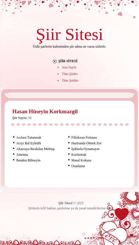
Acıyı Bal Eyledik (28, 143)
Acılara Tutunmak (28, 137)
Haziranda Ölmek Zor (87, 143)
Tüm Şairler (70, 80)
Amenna (22, 155)
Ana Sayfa (69, 67)
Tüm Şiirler (70, 74)
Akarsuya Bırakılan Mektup (35, 149)
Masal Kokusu (82, 160)
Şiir (48, 34)
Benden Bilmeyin (28, 160)
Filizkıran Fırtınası (84, 137)
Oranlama (78, 166)
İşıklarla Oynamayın (86, 149)
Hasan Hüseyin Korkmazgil (45, 111)
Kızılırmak (79, 155)
